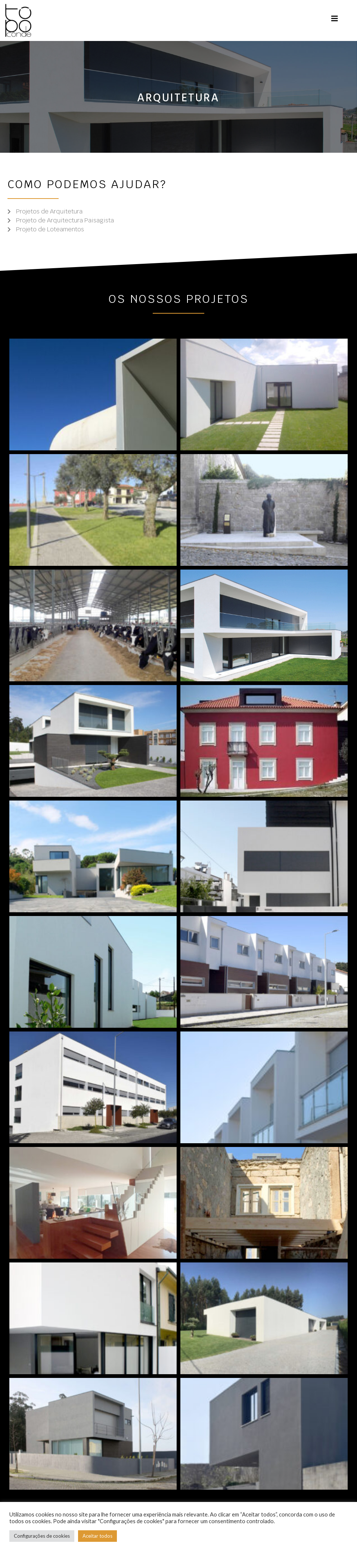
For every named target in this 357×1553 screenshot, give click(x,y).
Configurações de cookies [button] (42, 1536)
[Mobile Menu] (334, 19)
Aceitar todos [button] (97, 1536)
